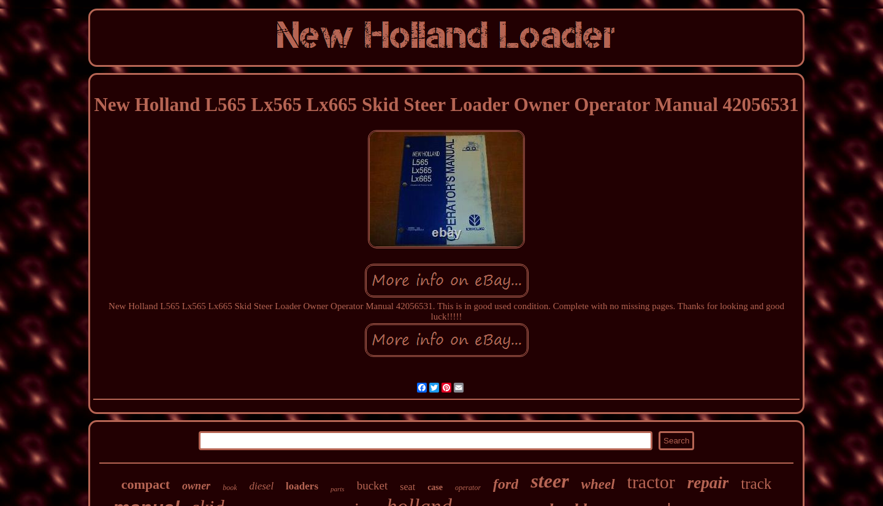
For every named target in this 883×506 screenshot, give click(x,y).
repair (708, 482)
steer (549, 481)
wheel (598, 484)
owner (196, 486)
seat (407, 486)
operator (468, 487)
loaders (302, 486)
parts (338, 489)
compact (145, 484)
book (230, 487)
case (435, 487)
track (756, 483)
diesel (261, 486)
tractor (651, 482)
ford (505, 484)
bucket (372, 485)
